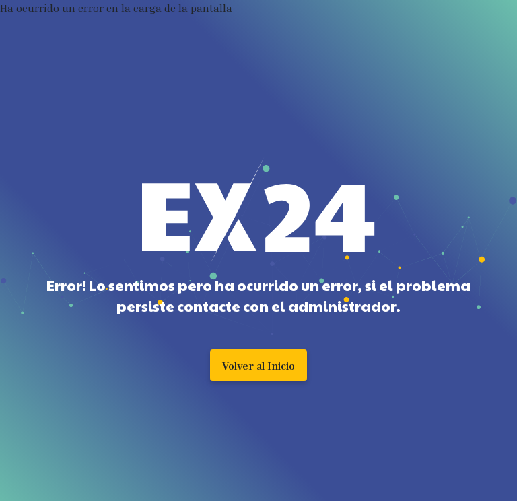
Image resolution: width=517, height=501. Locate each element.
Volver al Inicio (258, 365)
